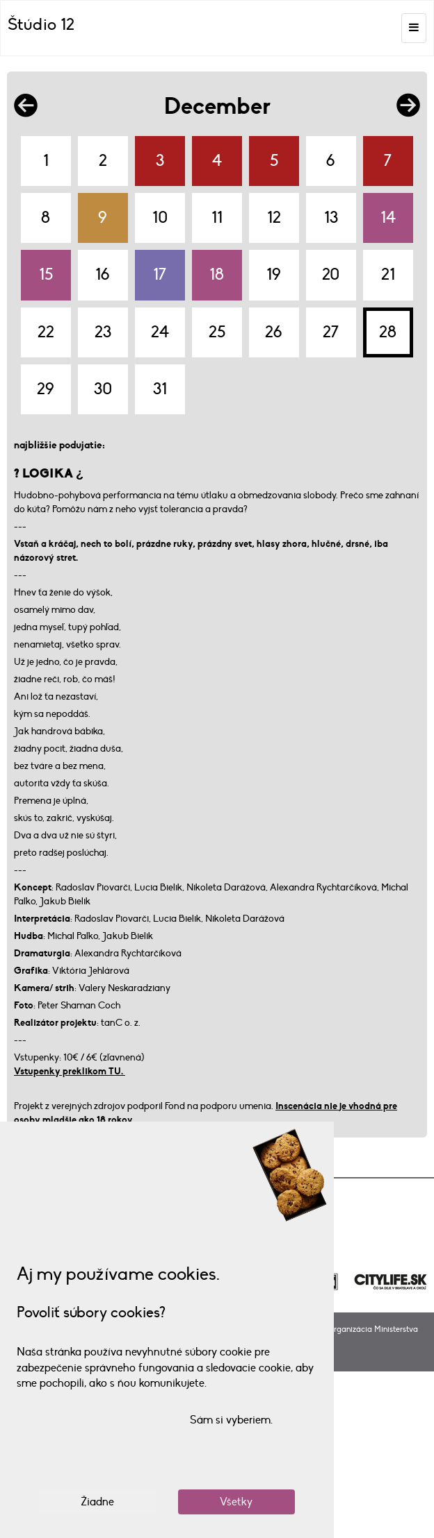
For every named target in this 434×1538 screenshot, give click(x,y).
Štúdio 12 (41, 25)
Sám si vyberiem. (231, 1420)
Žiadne (97, 1502)
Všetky (236, 1502)
